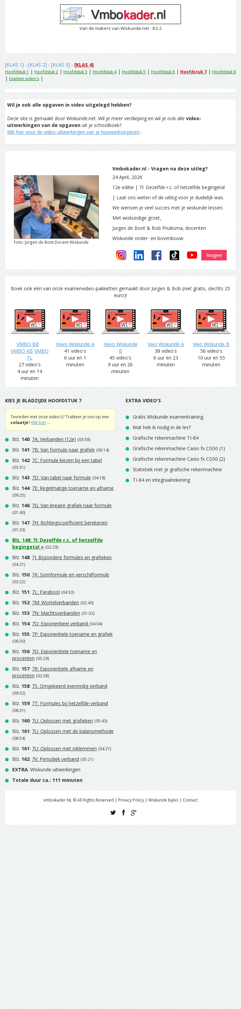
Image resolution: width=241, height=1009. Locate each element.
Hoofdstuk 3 (75, 72)
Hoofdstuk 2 (46, 72)
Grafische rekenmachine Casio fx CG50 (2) (179, 459)
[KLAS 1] (14, 64)
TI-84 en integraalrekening (161, 480)
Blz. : (44, 439)
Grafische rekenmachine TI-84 (166, 438)
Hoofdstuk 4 (104, 72)
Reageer (214, 255)
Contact (190, 800)
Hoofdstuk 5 (134, 72)
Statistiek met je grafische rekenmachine (177, 469)
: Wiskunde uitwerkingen (46, 769)
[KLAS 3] (60, 64)
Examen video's (24, 78)
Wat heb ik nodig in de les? (162, 427)
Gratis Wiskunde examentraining (168, 417)
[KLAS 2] (37, 64)
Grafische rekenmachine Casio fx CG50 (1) (179, 448)
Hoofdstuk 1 (17, 72)
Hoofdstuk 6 (163, 72)
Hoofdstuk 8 (224, 72)
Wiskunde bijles (163, 800)
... (75, 132)
